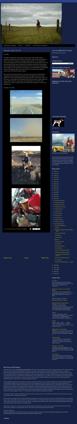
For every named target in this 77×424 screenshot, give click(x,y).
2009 (55, 271)
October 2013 (58, 204)
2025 (55, 173)
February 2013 (58, 221)
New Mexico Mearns (60, 245)
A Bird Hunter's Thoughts (23, 7)
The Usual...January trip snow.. (62, 257)
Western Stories (56, 337)
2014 (55, 196)
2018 (55, 188)
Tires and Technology (60, 233)
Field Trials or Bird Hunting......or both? (64, 262)
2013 (55, 198)
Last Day (57, 227)
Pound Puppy (58, 259)
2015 (55, 194)
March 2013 (58, 219)
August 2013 (58, 209)
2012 (55, 265)
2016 (55, 192)
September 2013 (59, 206)
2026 (55, 171)
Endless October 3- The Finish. (59, 298)
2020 (55, 183)
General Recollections (60, 225)
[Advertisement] (26, 245)
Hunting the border (59, 241)
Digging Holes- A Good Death (59, 329)
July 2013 (57, 211)
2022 (55, 179)
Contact (54, 312)
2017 (55, 190)
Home (26, 258)
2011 (55, 267)
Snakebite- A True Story (58, 345)
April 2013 (57, 217)
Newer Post (7, 258)
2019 (55, 186)
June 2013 (57, 213)
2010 (55, 269)
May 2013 (57, 215)
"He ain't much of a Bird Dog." (40, 45)
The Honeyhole (58, 248)
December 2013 (59, 200)
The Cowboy (55, 354)
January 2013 (58, 223)
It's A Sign (54, 280)
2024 (55, 175)
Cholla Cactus (58, 237)
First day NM (58, 243)
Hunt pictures (58, 235)
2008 (55, 273)
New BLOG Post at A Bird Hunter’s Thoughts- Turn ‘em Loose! (60, 303)
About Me (27, 45)
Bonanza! (57, 239)
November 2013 (59, 202)
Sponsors (20, 45)
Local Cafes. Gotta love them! (62, 252)
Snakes (54, 320)
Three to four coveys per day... (62, 250)
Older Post (45, 258)
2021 (55, 181)
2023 (55, 177)
